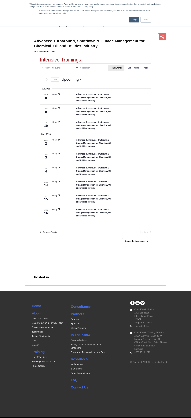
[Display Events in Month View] (136, 68)
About (36, 314)
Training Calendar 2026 (43, 362)
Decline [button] (145, 20)
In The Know (80, 335)
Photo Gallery (38, 366)
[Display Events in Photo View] (145, 68)
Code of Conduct (40, 319)
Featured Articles (79, 341)
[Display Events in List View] (129, 68)
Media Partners (78, 329)
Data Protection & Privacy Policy (47, 324)
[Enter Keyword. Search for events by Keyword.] (57, 68)
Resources (79, 360)
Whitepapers (77, 365)
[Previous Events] (41, 79)
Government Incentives (43, 328)
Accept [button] (134, 20)
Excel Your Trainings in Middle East (88, 353)
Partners (77, 315)
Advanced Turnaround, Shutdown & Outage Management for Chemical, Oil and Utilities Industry (93, 97)
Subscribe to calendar (135, 242)
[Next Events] (47, 79)
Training (38, 352)
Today (55, 79)
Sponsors (75, 324)
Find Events (116, 68)
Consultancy (81, 307)
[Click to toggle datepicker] (71, 79)
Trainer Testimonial (41, 337)
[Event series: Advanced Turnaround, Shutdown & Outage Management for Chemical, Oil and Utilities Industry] (59, 94)
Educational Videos (80, 374)
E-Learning (76, 369)
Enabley (75, 320)
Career (35, 346)
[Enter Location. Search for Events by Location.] (91, 68)
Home (36, 307)
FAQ (74, 381)
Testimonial (37, 332)
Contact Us (79, 388)
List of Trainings (39, 358)
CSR (34, 341)
